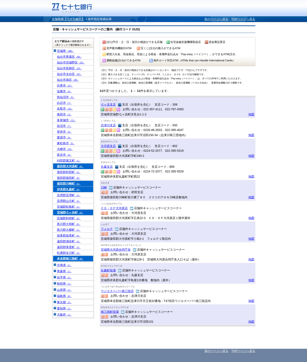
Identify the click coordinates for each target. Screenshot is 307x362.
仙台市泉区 (68, 79)
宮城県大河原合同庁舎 (116, 249)
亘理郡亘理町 (69, 195)
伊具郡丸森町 (69, 189)
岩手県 (64, 277)
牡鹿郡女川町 (69, 253)
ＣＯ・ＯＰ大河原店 (114, 208)
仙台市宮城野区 (71, 62)
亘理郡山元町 (69, 201)
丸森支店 (107, 166)
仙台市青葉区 (69, 56)
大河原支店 (108, 146)
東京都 (64, 302)
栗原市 (64, 137)
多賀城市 (66, 120)
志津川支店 (108, 125)
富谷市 (64, 154)
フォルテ (107, 229)
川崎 (104, 187)
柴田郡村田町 (69, 172)
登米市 (64, 131)
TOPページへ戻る (243, 19)
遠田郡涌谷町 (69, 241)
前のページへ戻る (216, 19)
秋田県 (64, 283)
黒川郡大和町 (69, 224)
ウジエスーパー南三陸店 (117, 291)
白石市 (64, 102)
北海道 (64, 265)
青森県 (64, 271)
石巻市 (65, 85)
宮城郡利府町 (69, 218)
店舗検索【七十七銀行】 (68, 19)
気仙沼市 (66, 97)
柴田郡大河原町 (70, 166)
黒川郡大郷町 (69, 229)
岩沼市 (64, 126)
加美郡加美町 (69, 235)
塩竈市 (64, 91)
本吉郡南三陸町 (70, 258)
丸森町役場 (108, 270)
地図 (251, 114)
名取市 (65, 108)
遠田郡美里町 (69, 247)
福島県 (64, 296)
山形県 (64, 289)
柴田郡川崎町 (69, 183)
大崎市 (65, 149)
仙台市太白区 (69, 74)
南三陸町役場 (110, 311)
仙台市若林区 (69, 68)
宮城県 (65, 51)
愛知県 (64, 308)
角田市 (64, 114)
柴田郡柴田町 (69, 178)
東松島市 (66, 143)
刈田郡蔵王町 (69, 160)
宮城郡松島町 (69, 206)
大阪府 (64, 314)
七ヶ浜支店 (108, 104)
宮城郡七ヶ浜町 (70, 212)
